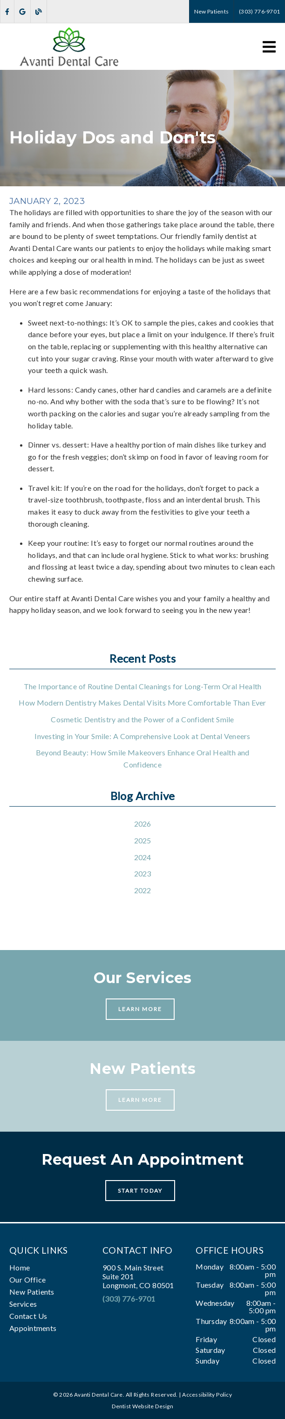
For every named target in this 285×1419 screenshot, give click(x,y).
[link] (7, 11)
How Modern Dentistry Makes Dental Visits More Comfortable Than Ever (142, 702)
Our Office (27, 1279)
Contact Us (28, 1315)
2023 (142, 873)
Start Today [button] (140, 1190)
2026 (142, 823)
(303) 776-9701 (128, 1298)
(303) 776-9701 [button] (259, 11)
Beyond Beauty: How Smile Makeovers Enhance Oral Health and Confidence (143, 758)
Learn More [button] (140, 1008)
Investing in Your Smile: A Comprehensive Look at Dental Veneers (142, 736)
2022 (142, 890)
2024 (142, 857)
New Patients (31, 1291)
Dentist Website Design (142, 1406)
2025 (142, 840)
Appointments (32, 1328)
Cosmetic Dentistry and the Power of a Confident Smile (142, 719)
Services (23, 1303)
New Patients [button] (211, 11)
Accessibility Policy (207, 1394)
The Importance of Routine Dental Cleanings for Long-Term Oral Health (143, 686)
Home (19, 1267)
